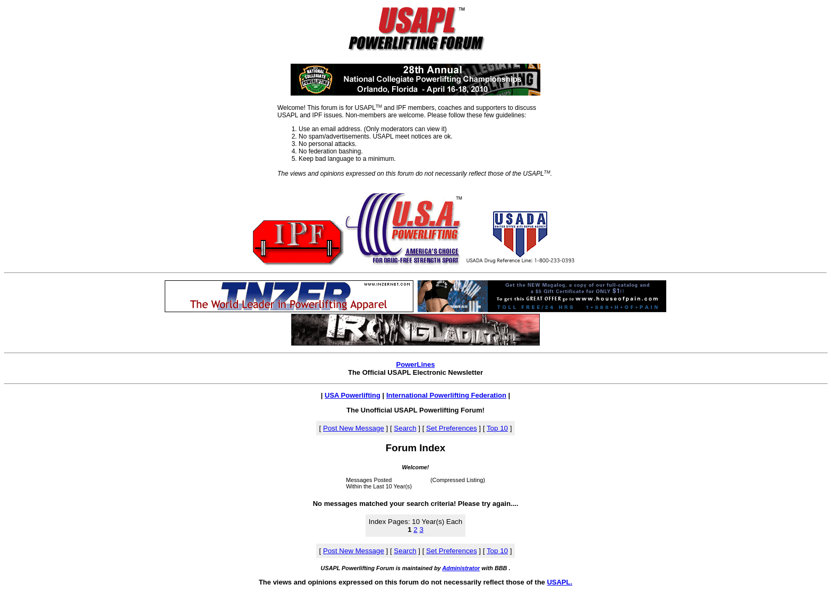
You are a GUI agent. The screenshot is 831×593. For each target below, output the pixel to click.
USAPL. (559, 582)
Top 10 (497, 428)
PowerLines (415, 364)
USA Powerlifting (352, 395)
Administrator (461, 568)
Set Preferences (451, 428)
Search (405, 428)
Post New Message (353, 428)
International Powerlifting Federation (446, 395)
